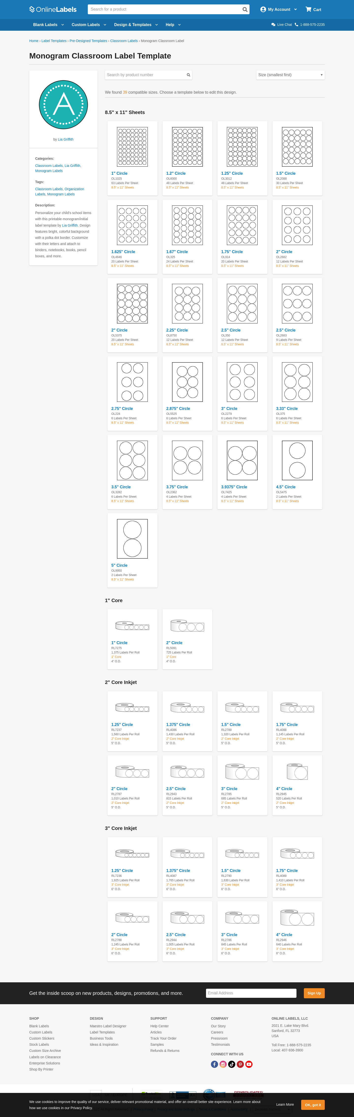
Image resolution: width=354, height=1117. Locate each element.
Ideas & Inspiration (104, 1044)
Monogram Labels (49, 171)
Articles (156, 1032)
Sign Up (314, 993)
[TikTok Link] (232, 1064)
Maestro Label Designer (108, 1026)
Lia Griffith (66, 139)
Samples (157, 1044)
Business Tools (101, 1038)
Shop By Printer (41, 1069)
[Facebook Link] (215, 1064)
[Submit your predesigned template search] (188, 75)
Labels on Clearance (45, 1057)
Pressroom (219, 1038)
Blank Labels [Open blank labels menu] (48, 25)
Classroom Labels (124, 41)
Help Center (159, 1026)
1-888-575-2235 (310, 25)
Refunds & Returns (164, 1051)
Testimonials (220, 1044)
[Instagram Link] (224, 1064)
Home (33, 41)
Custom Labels (40, 1032)
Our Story (218, 1026)
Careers (217, 1032)
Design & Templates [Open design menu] (136, 25)
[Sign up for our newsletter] (251, 993)
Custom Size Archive (45, 1051)
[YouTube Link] (248, 1064)
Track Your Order (163, 1038)
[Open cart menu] (313, 9)
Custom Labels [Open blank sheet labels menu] (89, 25)
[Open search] (245, 9)
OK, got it (313, 1105)
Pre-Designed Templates (88, 41)
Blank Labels (39, 1026)
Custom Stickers (41, 1038)
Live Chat (281, 24)
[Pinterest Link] (241, 1064)
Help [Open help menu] (173, 25)
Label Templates (54, 41)
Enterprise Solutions (44, 1063)
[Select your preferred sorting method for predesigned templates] (290, 75)
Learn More (285, 1104)
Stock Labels (39, 1044)
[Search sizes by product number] (148, 75)
